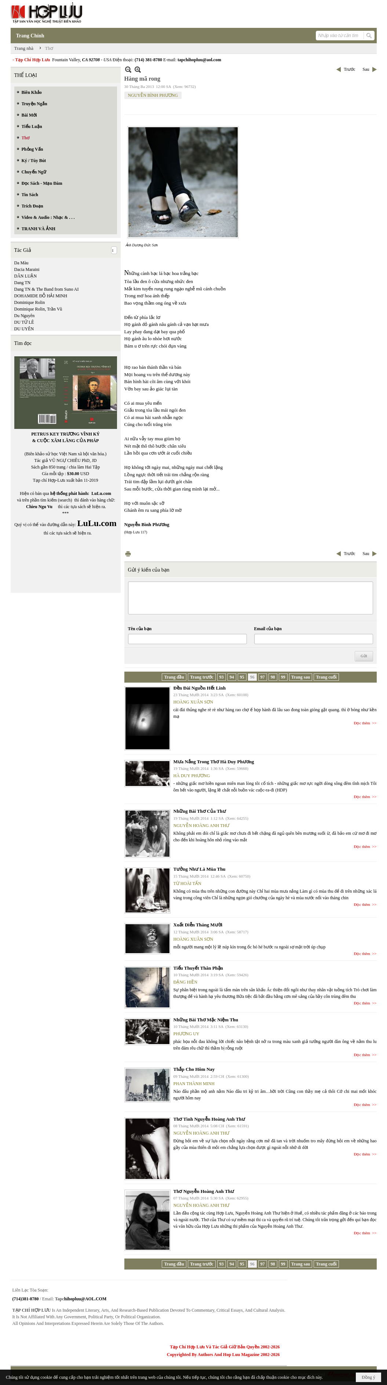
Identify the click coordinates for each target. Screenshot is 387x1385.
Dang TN (22, 282)
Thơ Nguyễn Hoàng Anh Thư (204, 1191)
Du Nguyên (24, 315)
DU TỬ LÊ (24, 322)
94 (232, 677)
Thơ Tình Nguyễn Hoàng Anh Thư (209, 1119)
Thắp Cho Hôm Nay (194, 1069)
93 (221, 677)
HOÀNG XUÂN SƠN (193, 702)
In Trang (128, 554)
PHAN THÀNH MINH (194, 1083)
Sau (366, 69)
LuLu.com (101, 493)
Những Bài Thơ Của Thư (200, 811)
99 (283, 677)
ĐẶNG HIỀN (185, 982)
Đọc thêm (362, 723)
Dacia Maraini (27, 269)
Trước (349, 69)
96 (252, 677)
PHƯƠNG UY (187, 1033)
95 (242, 677)
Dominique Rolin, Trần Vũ (38, 309)
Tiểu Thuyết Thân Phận (198, 968)
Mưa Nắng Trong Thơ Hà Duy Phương (214, 761)
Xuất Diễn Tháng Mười (198, 924)
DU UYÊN (24, 328)
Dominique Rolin (29, 302)
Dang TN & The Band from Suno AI (46, 289)
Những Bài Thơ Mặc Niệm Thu (206, 1019)
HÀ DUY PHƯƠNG (192, 775)
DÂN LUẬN (25, 276)
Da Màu (21, 262)
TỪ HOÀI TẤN (187, 883)
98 (273, 677)
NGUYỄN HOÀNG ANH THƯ (202, 825)
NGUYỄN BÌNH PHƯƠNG (153, 95)
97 (262, 677)
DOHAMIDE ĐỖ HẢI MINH (40, 295)
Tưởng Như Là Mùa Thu (200, 869)
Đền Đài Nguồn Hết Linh (200, 688)
